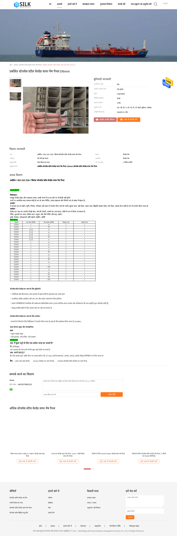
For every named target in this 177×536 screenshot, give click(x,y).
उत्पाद (53, 526)
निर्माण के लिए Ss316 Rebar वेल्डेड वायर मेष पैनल (108, 454)
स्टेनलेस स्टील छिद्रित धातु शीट (18, 513)
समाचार (83, 526)
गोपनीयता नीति (115, 526)
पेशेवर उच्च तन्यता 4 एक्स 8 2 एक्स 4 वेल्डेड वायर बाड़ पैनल (27, 455)
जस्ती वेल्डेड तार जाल (16, 503)
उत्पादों (59, 4)
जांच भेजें (111, 394)
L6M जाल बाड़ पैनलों (22, 361)
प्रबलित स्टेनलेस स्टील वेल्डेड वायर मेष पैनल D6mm (59, 65)
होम (40, 526)
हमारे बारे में (72, 4)
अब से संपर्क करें (128, 119)
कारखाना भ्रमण (88, 4)
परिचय (50, 498)
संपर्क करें (121, 4)
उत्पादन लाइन (91, 498)
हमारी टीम (51, 513)
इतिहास (50, 503)
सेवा (49, 508)
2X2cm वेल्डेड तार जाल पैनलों (43, 361)
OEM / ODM (91, 503)
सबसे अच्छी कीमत (105, 119)
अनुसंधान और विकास (93, 508)
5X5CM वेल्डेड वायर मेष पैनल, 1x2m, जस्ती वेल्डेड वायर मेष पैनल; (68, 455)
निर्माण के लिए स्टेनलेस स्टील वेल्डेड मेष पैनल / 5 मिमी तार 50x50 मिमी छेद (149, 455)
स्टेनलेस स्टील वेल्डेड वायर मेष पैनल (20, 508)
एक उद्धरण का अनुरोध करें (141, 4)
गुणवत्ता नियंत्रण (106, 4)
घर (50, 4)
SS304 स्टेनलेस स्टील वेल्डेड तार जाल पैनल (72, 361)
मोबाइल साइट (134, 526)
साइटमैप (98, 526)
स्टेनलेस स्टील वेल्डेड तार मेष (18, 498)
